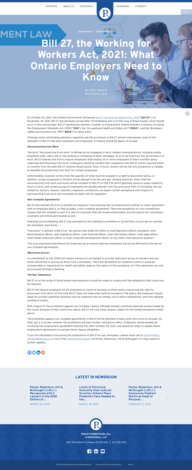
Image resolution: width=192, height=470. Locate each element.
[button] (167, 397)
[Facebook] (29, 353)
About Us (67, 6)
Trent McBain (151, 335)
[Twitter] (34, 353)
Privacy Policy (101, 465)
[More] (43, 353)
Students (142, 6)
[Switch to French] (186, 12)
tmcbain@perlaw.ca (38, 339)
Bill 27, (117, 117)
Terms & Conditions (114, 465)
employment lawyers (79, 339)
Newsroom (123, 6)
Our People (86, 6)
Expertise (50, 6)
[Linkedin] (39, 353)
